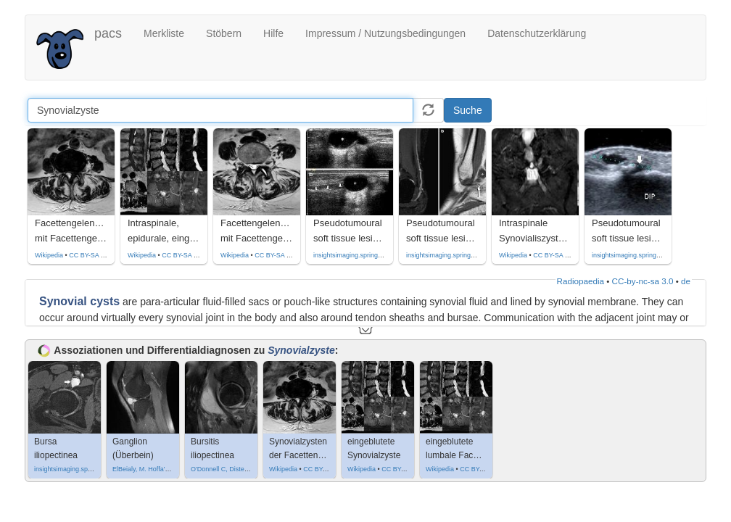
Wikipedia (49, 255)
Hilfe (273, 33)
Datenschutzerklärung (536, 33)
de (685, 281)
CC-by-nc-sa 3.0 (643, 281)
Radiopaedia (580, 281)
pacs (108, 33)
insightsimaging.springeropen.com (363, 255)
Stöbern (223, 33)
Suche (467, 110)
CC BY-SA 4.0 (89, 255)
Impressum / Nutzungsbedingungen (385, 33)
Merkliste (164, 33)
